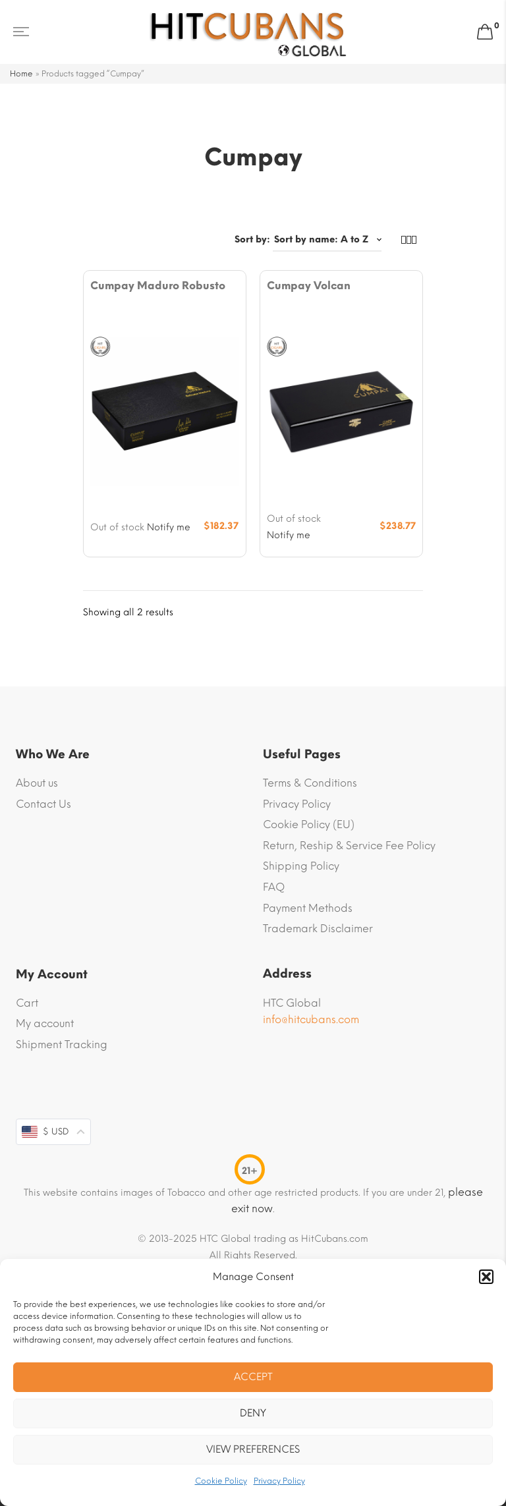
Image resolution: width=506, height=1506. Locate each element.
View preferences (253, 1449)
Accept (253, 1377)
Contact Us (43, 804)
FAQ (274, 887)
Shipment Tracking (61, 1044)
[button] (486, 1276)
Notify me (168, 527)
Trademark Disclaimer (318, 928)
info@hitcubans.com (311, 1019)
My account (45, 1023)
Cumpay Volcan (309, 285)
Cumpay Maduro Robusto (157, 285)
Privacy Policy (279, 1481)
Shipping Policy (301, 866)
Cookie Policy (221, 1481)
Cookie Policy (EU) (308, 824)
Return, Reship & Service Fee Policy (349, 845)
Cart (27, 1003)
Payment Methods (307, 908)
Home (21, 73)
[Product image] (164, 410)
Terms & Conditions (310, 783)
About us (37, 783)
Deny (253, 1413)
